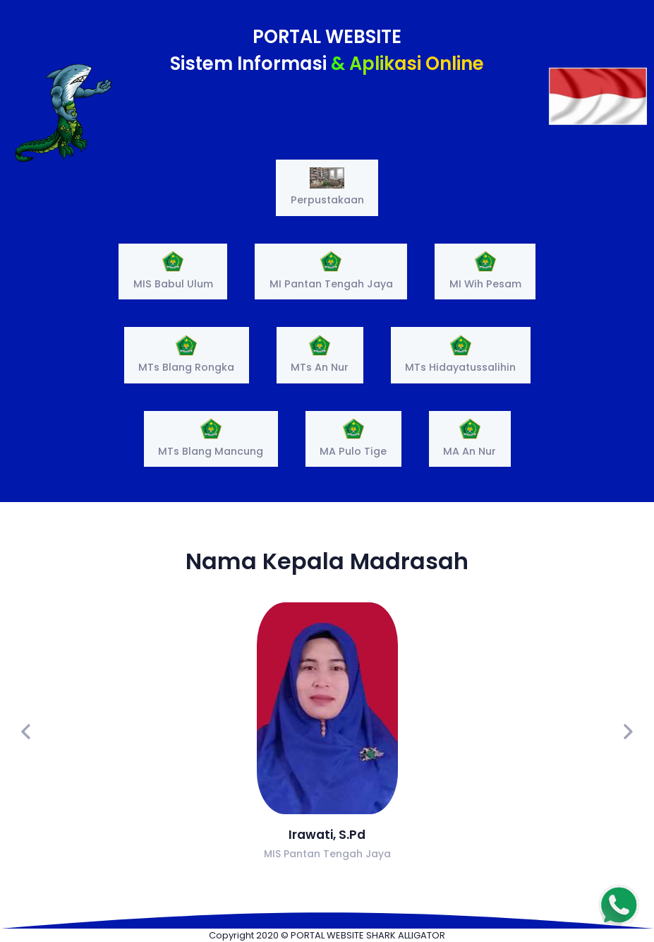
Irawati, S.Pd (327, 834)
